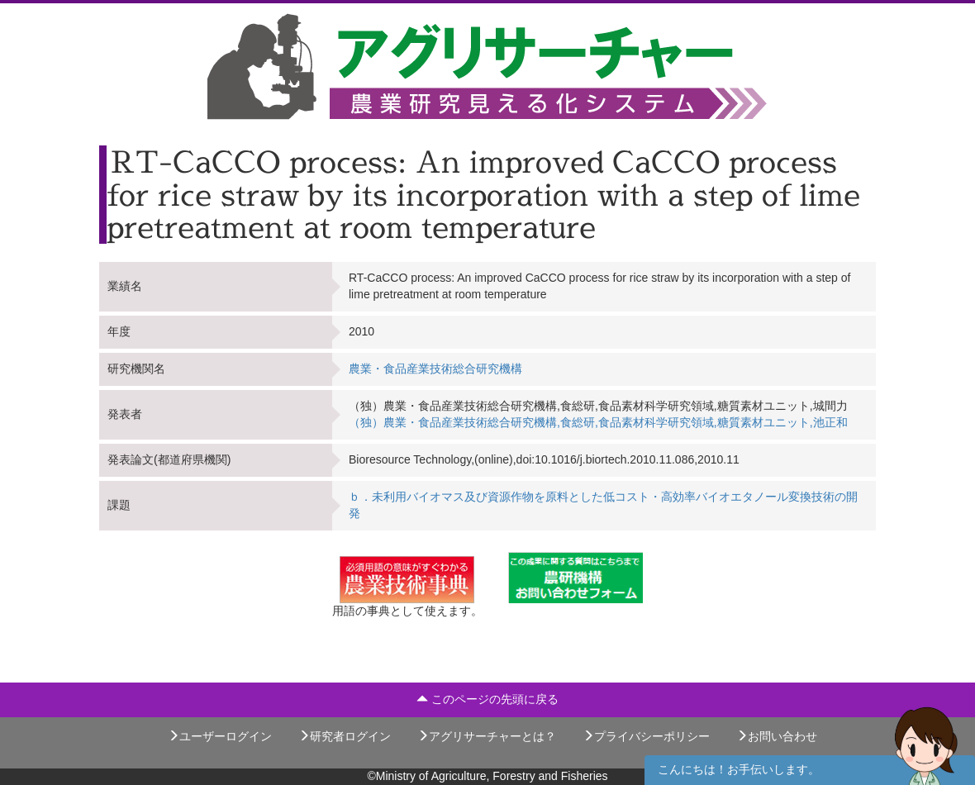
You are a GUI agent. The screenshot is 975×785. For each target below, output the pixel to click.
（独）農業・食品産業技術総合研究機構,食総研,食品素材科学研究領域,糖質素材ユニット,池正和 (598, 422)
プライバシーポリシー (646, 736)
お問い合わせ (776, 736)
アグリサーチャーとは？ (486, 736)
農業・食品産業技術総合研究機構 (435, 368)
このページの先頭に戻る (487, 699)
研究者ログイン (344, 736)
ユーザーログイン (220, 736)
